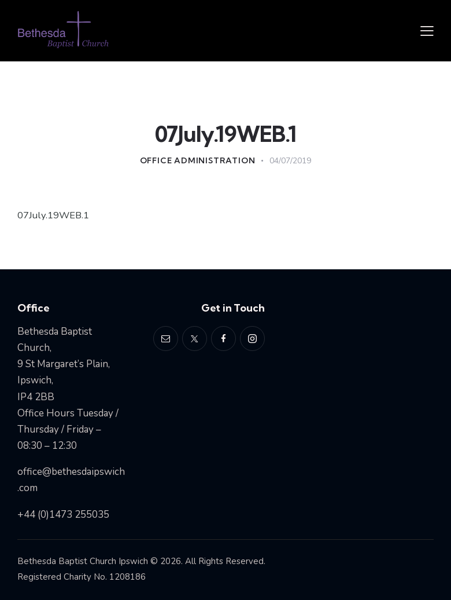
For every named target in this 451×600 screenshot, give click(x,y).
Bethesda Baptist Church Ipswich (82, 561)
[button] (427, 31)
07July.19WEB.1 (54, 215)
